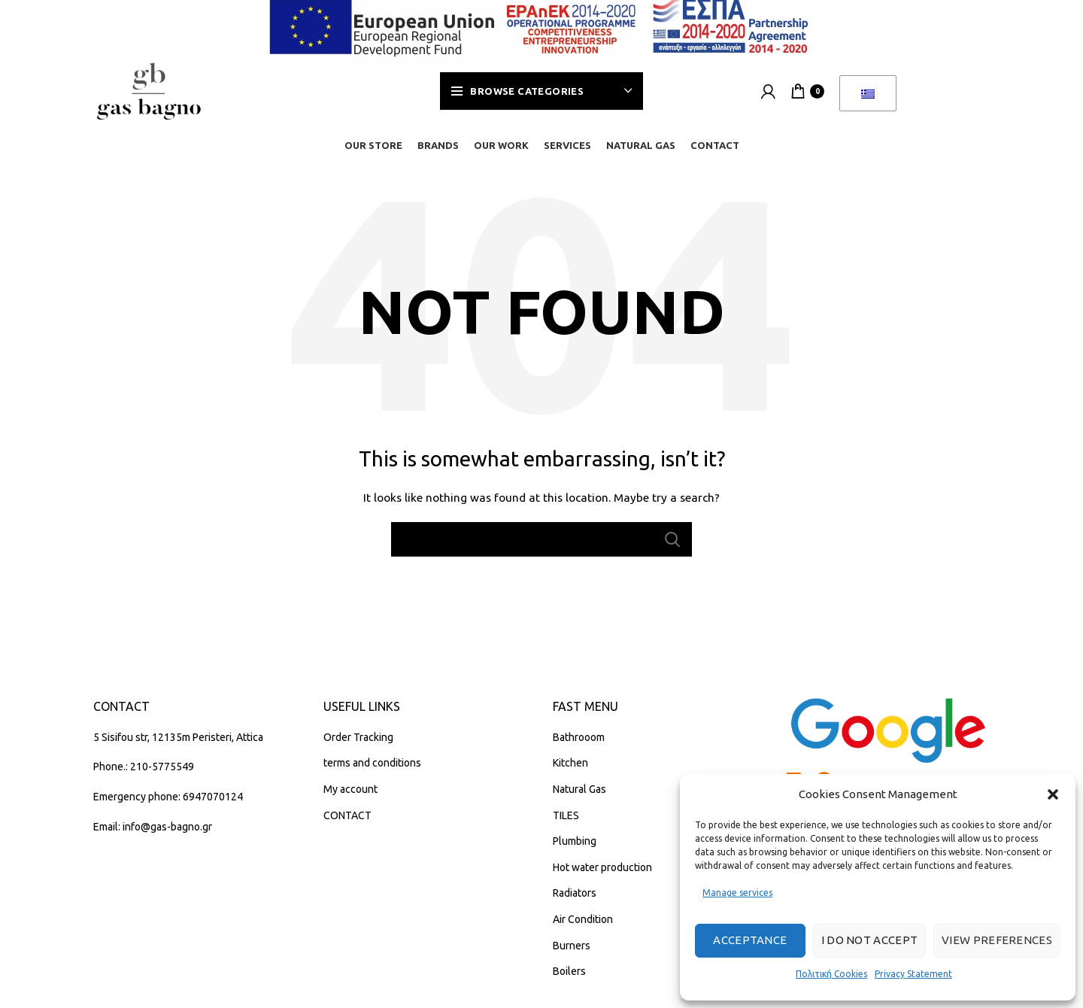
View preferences (997, 940)
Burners (571, 954)
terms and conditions (372, 772)
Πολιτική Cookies (831, 974)
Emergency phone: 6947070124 (168, 806)
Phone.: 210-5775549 (143, 776)
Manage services (737, 892)
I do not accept (869, 940)
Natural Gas (579, 798)
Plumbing (574, 850)
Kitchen (570, 772)
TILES (566, 824)
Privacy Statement (913, 974)
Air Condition (583, 928)
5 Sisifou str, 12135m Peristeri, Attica (178, 745)
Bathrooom (579, 745)
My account (350, 798)
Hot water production (602, 876)
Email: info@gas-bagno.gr (152, 835)
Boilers (569, 980)
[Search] (541, 548)
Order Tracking (358, 745)
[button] (1052, 794)
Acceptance (750, 940)
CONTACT (347, 824)
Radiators (574, 902)
